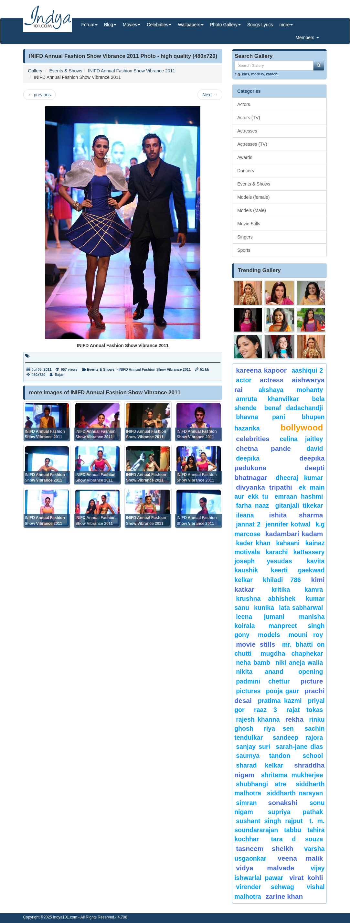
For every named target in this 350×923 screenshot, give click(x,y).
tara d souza (297, 839)
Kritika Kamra (297, 589)
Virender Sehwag (265, 886)
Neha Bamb (253, 662)
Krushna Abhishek (265, 598)
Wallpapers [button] (191, 24)
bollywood (302, 427)
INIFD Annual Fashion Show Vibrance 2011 (131, 70)
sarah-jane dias (299, 746)
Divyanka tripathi (264, 487)
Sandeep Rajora (298, 737)
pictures (248, 691)
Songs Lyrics (260, 24)
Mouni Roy (306, 634)
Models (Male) (251, 210)
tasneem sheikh (264, 848)
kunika (264, 607)
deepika (248, 458)
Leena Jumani (260, 616)
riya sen (282, 728)
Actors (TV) (248, 117)
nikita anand (259, 671)
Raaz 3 (265, 709)
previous (39, 94)
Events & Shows (65, 70)
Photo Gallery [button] (225, 24)
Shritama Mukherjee (292, 775)
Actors (243, 104)
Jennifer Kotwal (288, 524)
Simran (246, 802)
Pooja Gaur (282, 691)
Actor (243, 380)
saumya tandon (263, 755)
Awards (244, 157)
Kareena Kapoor (261, 370)
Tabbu (292, 829)
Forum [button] (89, 24)
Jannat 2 (248, 524)
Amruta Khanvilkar (267, 398)
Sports (243, 250)
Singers (244, 236)
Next (209, 94)
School (312, 755)
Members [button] (307, 37)
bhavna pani (260, 416)
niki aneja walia (299, 662)
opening (310, 671)
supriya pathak (295, 811)
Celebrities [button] (159, 24)
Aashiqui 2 (307, 370)
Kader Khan (253, 542)
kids (245, 74)
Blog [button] (110, 24)
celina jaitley (301, 438)
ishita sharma (296, 515)
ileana (251, 515)
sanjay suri (253, 746)
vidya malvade (265, 868)
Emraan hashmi (299, 496)
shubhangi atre (261, 784)
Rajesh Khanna (258, 719)
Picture (311, 681)
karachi (272, 74)
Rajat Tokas (304, 709)
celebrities (253, 438)
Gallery (35, 70)
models (257, 74)
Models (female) (253, 197)
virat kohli (306, 877)
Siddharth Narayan (295, 793)
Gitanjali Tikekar (299, 505)
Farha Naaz (252, 505)
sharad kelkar (259, 765)
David (314, 448)
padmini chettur (263, 681)
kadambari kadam (294, 533)
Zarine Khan (284, 896)
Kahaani (288, 542)
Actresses (247, 130)
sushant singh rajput (269, 820)
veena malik (300, 858)
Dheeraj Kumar (299, 477)
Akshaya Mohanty (291, 389)
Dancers (245, 170)
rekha (294, 719)
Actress (272, 380)
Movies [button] (131, 24)
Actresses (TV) (252, 144)
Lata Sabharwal (301, 607)
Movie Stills (248, 223)
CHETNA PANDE (263, 448)
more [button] (286, 24)
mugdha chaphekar (291, 653)
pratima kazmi (280, 700)
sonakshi (287, 802)
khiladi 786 (282, 579)
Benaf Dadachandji (293, 407)
